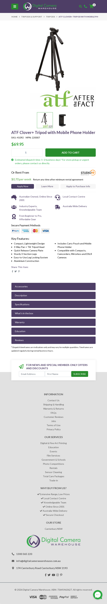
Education (20, 331)
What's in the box (24, 313)
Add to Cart (71, 152)
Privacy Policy (54, 429)
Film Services (53, 455)
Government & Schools (54, 459)
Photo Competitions (53, 463)
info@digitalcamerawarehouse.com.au (38, 560)
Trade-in (53, 480)
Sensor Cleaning (53, 472)
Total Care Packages (53, 476)
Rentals (53, 468)
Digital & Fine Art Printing (53, 443)
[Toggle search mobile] (80, 6)
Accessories (21, 286)
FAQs (53, 412)
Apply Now (22, 186)
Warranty (20, 322)
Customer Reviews (53, 416)
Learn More (47, 186)
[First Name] (58, 374)
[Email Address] (32, 374)
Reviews (19, 340)
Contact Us (53, 400)
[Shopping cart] (91, 6)
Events (53, 451)
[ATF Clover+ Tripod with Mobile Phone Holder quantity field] (27, 152)
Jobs (53, 421)
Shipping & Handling (53, 404)
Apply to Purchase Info (78, 186)
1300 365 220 (24, 553)
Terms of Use (53, 425)
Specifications (22, 304)
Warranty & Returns (53, 408)
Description (21, 295)
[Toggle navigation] (14, 6)
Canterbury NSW (53, 528)
